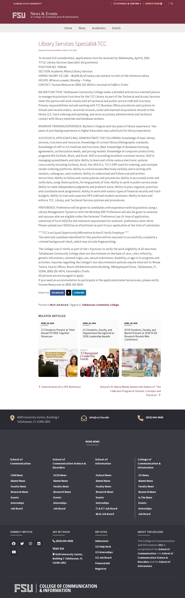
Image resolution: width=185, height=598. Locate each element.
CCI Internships (104, 551)
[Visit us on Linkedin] (39, 543)
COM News (17, 475)
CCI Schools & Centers (127, 3)
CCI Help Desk (103, 546)
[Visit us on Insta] (30, 543)
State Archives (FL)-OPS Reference (60, 386)
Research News (19, 491)
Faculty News (18, 486)
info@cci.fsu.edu (99, 416)
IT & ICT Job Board (106, 508)
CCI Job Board (103, 557)
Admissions (101, 540)
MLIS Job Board (59, 304)
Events (116, 28)
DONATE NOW (153, 3)
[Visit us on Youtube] (13, 551)
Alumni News (18, 480)
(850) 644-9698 (154, 416)
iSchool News (103, 475)
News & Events (44, 13)
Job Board (17, 508)
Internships (17, 502)
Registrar (100, 568)
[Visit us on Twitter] (22, 543)
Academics (99, 28)
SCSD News (59, 475)
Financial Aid (102, 562)
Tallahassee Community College (100, 304)
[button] (172, 3)
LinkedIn (79, 292)
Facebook (58, 292)
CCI (160, 544)
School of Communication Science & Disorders (155, 557)
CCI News (143, 475)
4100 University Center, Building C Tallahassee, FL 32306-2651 (68, 558)
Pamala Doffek (53, 50)
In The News (145, 497)
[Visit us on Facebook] (13, 543)
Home (68, 28)
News (82, 28)
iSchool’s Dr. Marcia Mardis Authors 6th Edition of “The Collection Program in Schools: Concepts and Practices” (131, 391)
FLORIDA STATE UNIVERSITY (28, 3)
